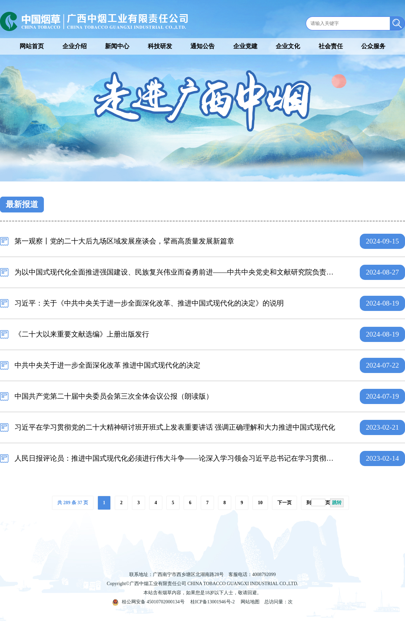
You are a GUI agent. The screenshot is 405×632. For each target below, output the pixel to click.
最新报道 (22, 204)
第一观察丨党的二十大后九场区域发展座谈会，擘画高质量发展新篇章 (124, 241)
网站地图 (250, 601)
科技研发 (160, 46)
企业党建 (245, 46)
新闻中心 (117, 46)
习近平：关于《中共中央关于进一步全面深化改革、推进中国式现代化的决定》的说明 (149, 303)
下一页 (284, 502)
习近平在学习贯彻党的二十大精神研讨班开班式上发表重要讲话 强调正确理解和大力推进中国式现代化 (175, 427)
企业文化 (288, 46)
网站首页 (32, 46)
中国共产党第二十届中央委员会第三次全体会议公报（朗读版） (114, 396)
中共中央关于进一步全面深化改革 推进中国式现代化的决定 (107, 365)
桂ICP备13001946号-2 (212, 601)
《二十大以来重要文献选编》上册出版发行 (82, 334)
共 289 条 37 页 (72, 502)
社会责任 (331, 46)
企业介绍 (74, 46)
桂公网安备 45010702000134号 (148, 601)
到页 (325, 502)
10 (260, 502)
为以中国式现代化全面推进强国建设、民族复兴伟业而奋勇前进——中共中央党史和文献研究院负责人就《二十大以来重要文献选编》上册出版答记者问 (177, 272)
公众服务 (373, 46)
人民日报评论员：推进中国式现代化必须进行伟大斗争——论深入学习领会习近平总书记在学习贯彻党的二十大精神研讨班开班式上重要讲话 (177, 458)
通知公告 (202, 46)
